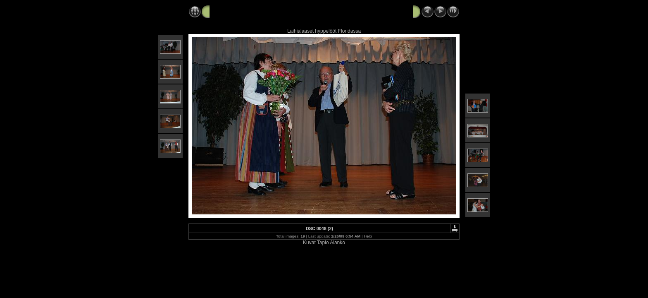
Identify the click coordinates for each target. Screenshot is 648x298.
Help (368, 236)
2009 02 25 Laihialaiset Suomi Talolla (261, 11)
